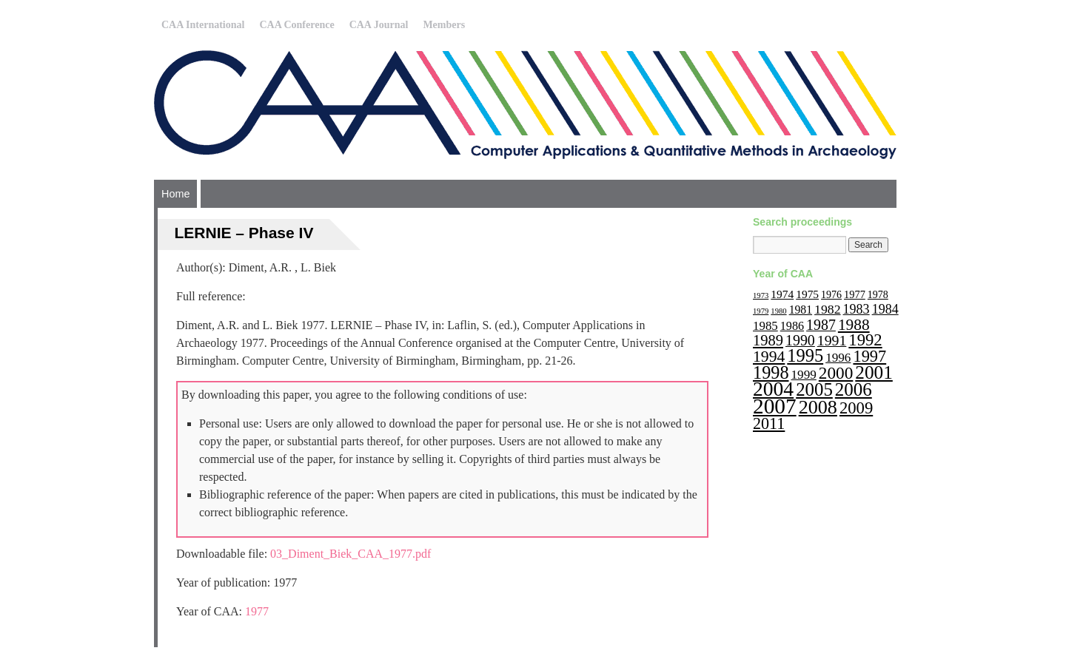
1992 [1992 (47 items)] (865, 340)
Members (444, 24)
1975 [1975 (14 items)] (807, 294)
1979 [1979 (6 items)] (760, 311)
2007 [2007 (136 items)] (775, 406)
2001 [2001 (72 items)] (874, 372)
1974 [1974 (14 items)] (782, 294)
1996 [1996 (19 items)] (838, 358)
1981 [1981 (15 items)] (800, 309)
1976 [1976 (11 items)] (831, 294)
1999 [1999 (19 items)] (804, 375)
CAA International (202, 24)
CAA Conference (296, 24)
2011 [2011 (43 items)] (769, 423)
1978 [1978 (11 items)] (878, 294)
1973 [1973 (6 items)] (760, 295)
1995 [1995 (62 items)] (805, 355)
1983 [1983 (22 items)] (856, 309)
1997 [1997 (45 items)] (869, 356)
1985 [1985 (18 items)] (765, 326)
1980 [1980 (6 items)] (778, 311)
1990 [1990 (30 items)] (800, 340)
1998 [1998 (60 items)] (771, 372)
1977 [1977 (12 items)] (854, 294)
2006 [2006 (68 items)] (853, 389)
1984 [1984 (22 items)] (885, 309)
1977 (257, 611)
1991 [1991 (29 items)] (832, 340)
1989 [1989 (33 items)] (768, 340)
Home (175, 194)
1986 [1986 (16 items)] (792, 326)
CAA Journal (379, 24)
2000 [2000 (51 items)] (836, 372)
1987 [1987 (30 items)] (821, 325)
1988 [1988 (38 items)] (854, 325)
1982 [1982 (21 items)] (827, 309)
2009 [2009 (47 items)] (856, 408)
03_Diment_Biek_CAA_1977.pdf (350, 553)
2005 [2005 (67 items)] (814, 389)
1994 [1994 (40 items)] (769, 356)
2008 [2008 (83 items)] (818, 407)
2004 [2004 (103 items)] (773, 388)
